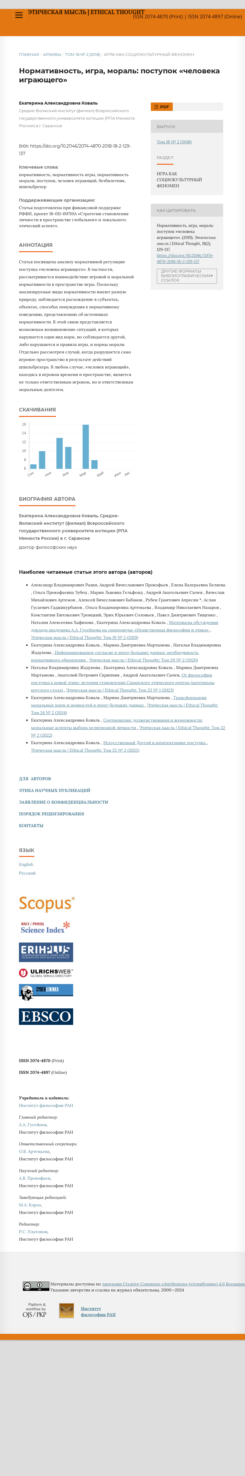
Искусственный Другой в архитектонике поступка (155, 742)
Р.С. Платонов (33, 1231)
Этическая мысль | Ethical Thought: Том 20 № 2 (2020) (143, 660)
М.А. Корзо (30, 1205)
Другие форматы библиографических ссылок (186, 276)
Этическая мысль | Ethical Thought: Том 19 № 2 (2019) (84, 637)
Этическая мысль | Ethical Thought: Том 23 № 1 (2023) (120, 690)
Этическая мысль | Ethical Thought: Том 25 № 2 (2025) (85, 750)
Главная (29, 54)
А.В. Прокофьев (34, 1178)
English (26, 864)
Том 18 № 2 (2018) (82, 54)
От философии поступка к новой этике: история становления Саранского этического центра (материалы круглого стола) (123, 682)
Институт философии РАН (46, 1105)
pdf (164, 106)
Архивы (52, 54)
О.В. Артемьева (34, 1151)
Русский (27, 873)
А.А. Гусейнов (32, 1124)
